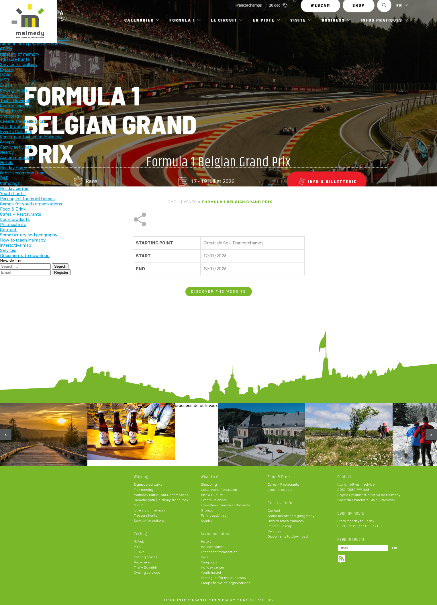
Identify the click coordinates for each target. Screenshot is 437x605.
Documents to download (288, 536)
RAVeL (139, 542)
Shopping (209, 485)
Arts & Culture (212, 495)
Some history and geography (291, 516)
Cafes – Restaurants (283, 485)
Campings (209, 562)
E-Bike (139, 552)
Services (274, 531)
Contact (274, 511)
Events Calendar (213, 500)
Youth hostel (211, 573)
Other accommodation (219, 552)
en (415, 9)
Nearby (206, 521)
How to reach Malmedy (286, 521)
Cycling (183, 13)
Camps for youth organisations (225, 583)
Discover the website (218, 272)
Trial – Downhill (146, 567)
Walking (146, 13)
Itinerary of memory (149, 510)
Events (189, 202)
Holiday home (212, 547)
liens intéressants (186, 600)
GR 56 (138, 505)
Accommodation (258, 13)
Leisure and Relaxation (219, 490)
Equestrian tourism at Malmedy (225, 505)
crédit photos (256, 600)
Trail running (143, 490)
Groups (207, 510)
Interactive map (280, 526)
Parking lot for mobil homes (223, 578)
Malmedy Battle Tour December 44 (161, 495)
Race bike (142, 562)
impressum (224, 600)
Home (170, 202)
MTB (137, 547)
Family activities (213, 515)
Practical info (334, 13)
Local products (280, 490)
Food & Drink (296, 13)
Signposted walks (148, 485)
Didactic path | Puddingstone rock (161, 500)
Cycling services (147, 573)
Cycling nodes (145, 557)
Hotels (206, 542)
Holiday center (212, 567)
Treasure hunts (145, 515)
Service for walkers (149, 521)
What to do (221, 13)
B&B (204, 557)
